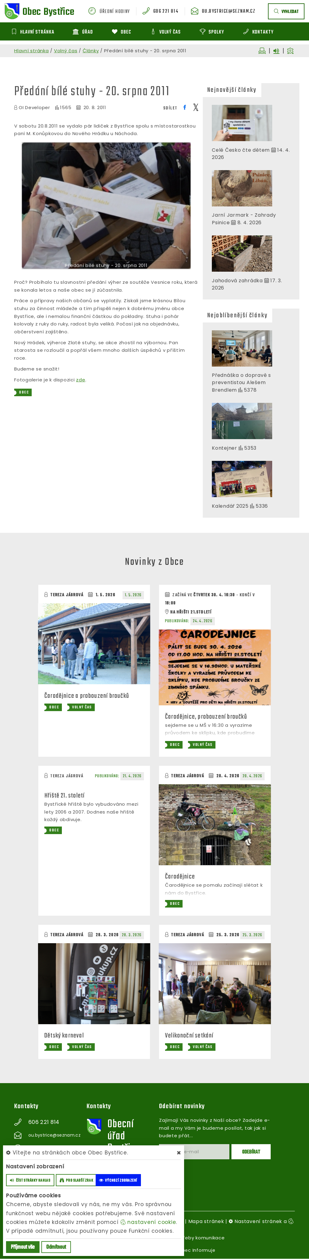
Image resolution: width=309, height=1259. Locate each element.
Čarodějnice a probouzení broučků (87, 696)
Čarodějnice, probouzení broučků (206, 717)
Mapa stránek (206, 1221)
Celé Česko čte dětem (241, 150)
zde (80, 380)
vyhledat (286, 11)
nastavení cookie (148, 1222)
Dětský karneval (65, 1036)
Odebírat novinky (182, 1107)
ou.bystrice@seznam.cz (230, 12)
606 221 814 (169, 12)
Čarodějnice (180, 877)
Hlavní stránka (31, 50)
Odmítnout (56, 1247)
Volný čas (66, 50)
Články (91, 50)
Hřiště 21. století (65, 796)
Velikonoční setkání (190, 1036)
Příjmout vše (23, 1247)
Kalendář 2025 (230, 506)
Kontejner (225, 448)
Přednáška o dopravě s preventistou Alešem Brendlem (241, 382)
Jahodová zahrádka (237, 280)
